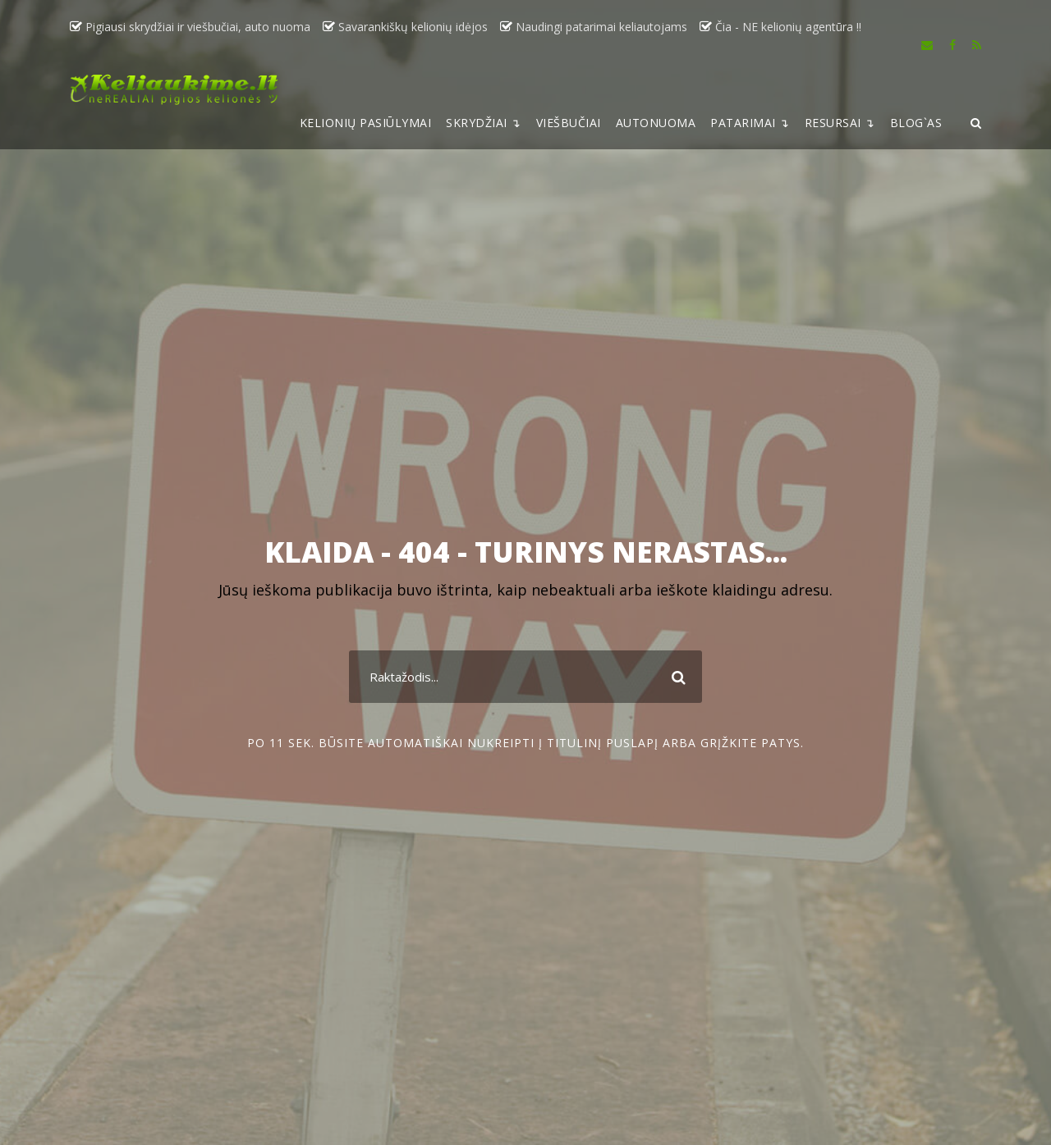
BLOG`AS (916, 122)
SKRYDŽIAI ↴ (483, 122)
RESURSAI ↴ (840, 122)
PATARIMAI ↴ (750, 122)
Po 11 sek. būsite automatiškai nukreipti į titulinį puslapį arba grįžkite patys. (525, 742)
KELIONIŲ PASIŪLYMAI (366, 122)
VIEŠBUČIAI (568, 122)
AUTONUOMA (656, 122)
